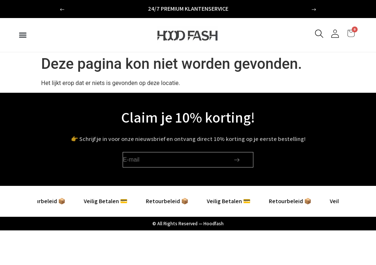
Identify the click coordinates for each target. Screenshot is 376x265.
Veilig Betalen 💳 (111, 201)
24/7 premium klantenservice (188, 9)
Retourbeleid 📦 (49, 201)
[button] (62, 10)
